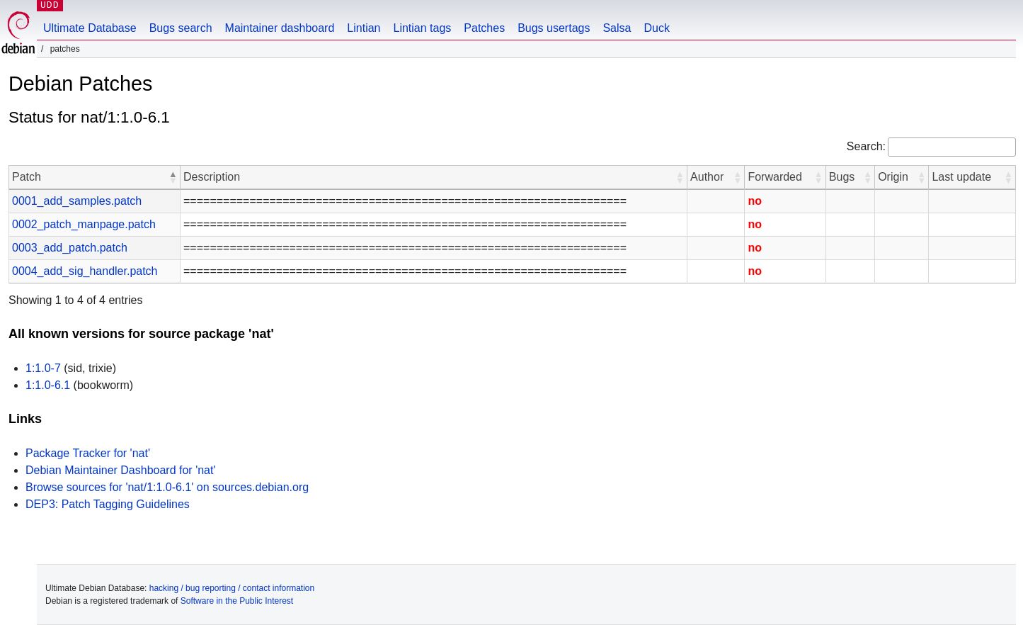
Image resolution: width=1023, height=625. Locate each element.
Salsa (616, 28)
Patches (484, 28)
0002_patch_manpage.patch (84, 224)
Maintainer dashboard (280, 28)
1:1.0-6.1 (47, 385)
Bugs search (180, 28)
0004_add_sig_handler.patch (85, 271)
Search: (866, 146)
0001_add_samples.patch (77, 201)
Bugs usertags (554, 28)
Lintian (363, 28)
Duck (656, 28)
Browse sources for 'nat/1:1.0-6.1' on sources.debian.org (167, 487)
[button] (172, 177)
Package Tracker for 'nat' (87, 453)
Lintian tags (422, 28)
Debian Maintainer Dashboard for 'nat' (120, 470)
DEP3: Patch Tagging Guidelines (107, 504)
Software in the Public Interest (237, 601)
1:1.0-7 (43, 368)
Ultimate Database (90, 28)
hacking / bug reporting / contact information (231, 588)
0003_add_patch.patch (69, 248)
